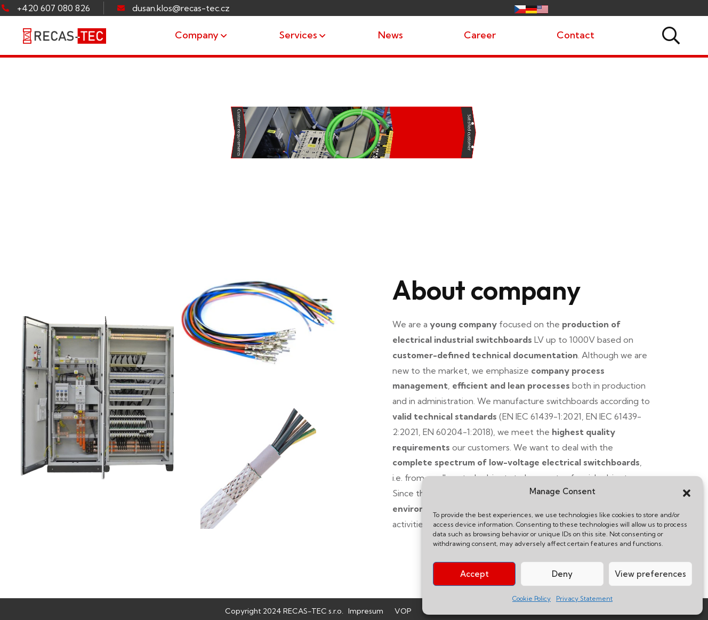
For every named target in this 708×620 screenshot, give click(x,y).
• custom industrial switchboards (561, 124)
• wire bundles (508, 171)
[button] (686, 492)
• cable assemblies (520, 147)
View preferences (650, 574)
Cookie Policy (531, 598)
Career (480, 35)
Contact (575, 35)
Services (298, 35)
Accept (474, 574)
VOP (403, 611)
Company (197, 35)
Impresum (365, 611)
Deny (562, 574)
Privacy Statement (584, 598)
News (390, 35)
